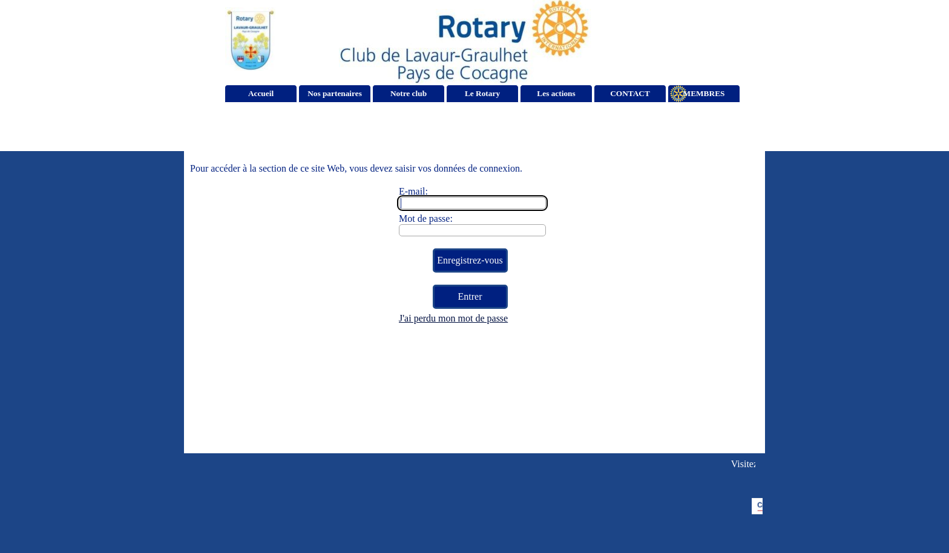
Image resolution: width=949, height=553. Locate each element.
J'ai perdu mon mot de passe (453, 318)
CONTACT (630, 93)
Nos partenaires (334, 93)
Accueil (261, 93)
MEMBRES (704, 93)
